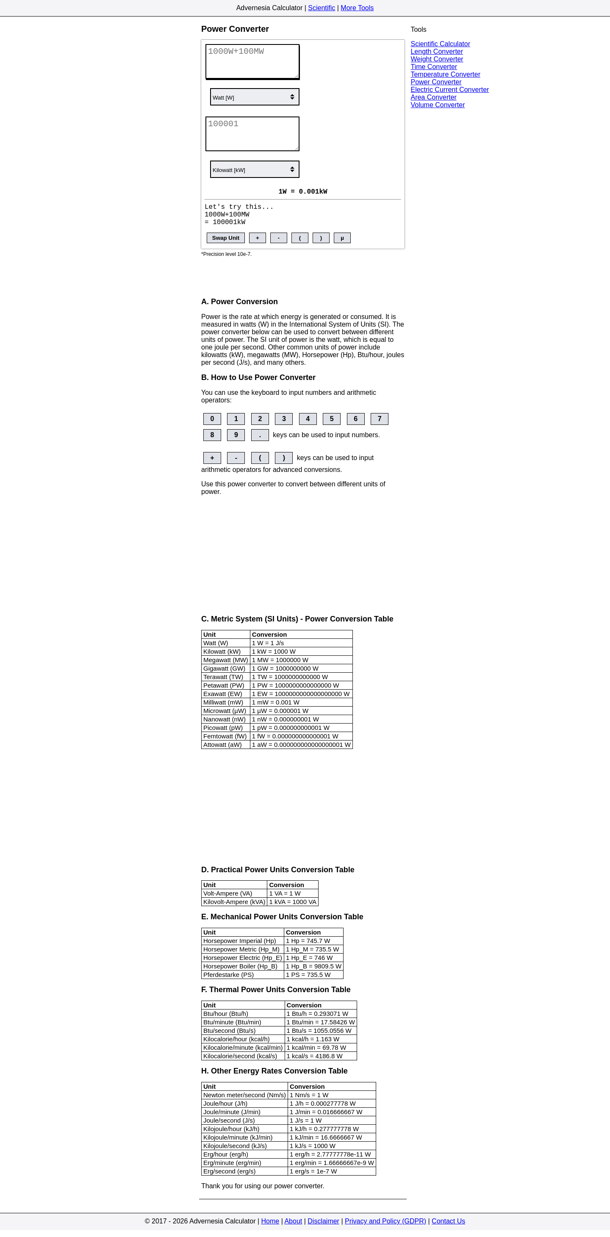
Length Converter (436, 51)
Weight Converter (436, 59)
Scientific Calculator (440, 43)
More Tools (357, 7)
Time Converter (433, 66)
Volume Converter (437, 104)
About (293, 1227)
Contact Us (448, 1227)
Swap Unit (225, 244)
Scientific (321, 7)
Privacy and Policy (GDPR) (385, 1227)
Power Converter (435, 82)
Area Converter (433, 97)
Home (270, 1227)
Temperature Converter (445, 74)
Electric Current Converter (449, 89)
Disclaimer (323, 1227)
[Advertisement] (303, 281)
